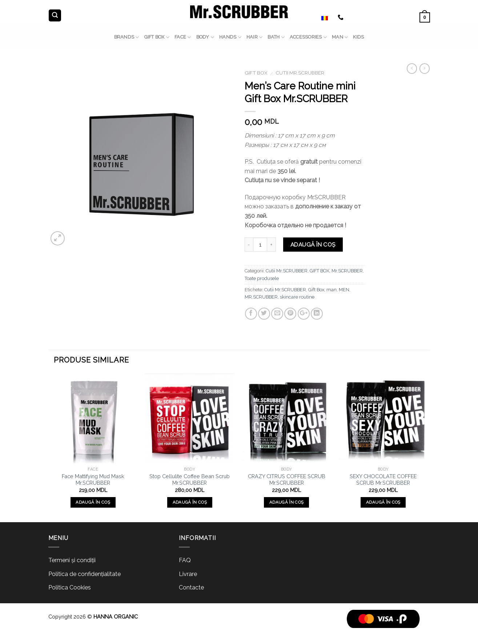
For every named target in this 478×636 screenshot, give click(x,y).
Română (316, 17)
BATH (276, 37)
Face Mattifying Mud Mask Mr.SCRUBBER (93, 479)
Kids (358, 37)
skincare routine (297, 297)
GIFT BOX (157, 37)
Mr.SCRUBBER (347, 270)
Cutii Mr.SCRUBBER (300, 73)
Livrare (188, 574)
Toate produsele (262, 278)
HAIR (254, 37)
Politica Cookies (69, 587)
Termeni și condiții (72, 560)
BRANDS (126, 37)
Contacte (191, 587)
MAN (340, 37)
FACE (182, 37)
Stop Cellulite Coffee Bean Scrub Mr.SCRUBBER (189, 479)
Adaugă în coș (313, 244)
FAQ (185, 560)
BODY (205, 37)
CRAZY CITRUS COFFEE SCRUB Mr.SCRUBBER (286, 479)
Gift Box (316, 289)
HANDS (230, 37)
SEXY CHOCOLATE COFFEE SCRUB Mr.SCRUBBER (383, 479)
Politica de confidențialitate (84, 574)
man (331, 289)
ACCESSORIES (308, 37)
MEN (344, 289)
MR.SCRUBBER (261, 297)
